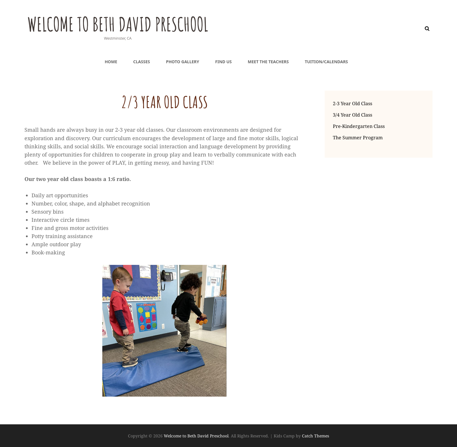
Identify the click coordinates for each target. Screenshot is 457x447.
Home (111, 61)
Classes (141, 61)
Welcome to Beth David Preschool (124, 23)
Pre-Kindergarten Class (359, 126)
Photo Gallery (182, 61)
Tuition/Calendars (326, 61)
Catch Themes (315, 436)
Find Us (223, 61)
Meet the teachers (268, 61)
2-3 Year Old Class (352, 103)
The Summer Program (358, 137)
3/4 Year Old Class (352, 115)
